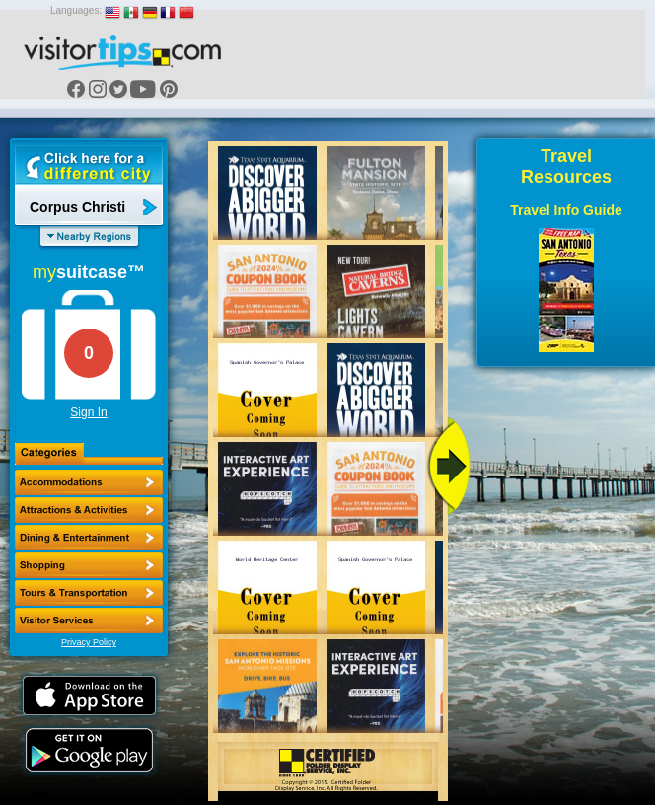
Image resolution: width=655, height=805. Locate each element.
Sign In (88, 412)
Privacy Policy (88, 642)
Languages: (76, 10)
